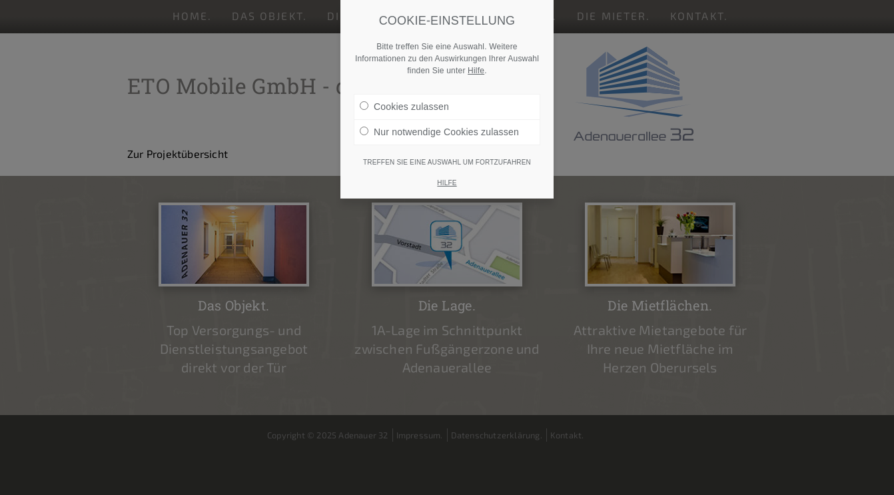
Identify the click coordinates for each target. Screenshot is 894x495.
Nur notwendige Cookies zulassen (439, 131)
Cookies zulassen (404, 106)
